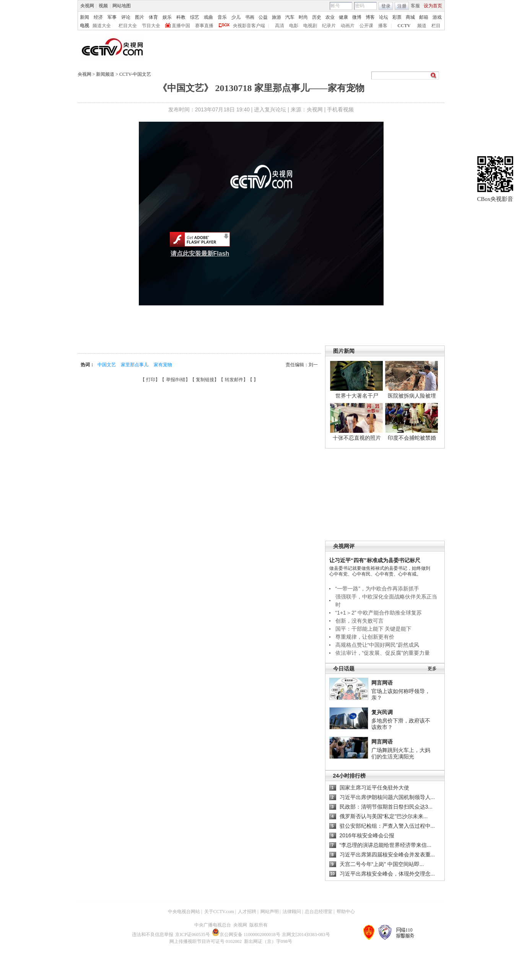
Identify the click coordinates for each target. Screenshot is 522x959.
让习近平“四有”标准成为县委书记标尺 (374, 560)
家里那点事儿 (135, 364)
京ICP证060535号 (192, 934)
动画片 (348, 25)
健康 (343, 17)
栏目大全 (128, 25)
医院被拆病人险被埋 (412, 396)
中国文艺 (107, 364)
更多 (432, 668)
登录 (385, 6)
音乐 (222, 17)
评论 (125, 17)
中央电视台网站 (184, 911)
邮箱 (423, 17)
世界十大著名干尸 (356, 396)
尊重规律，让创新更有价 (364, 637)
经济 (98, 17)
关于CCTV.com (219, 911)
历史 (316, 17)
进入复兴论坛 (270, 109)
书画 (249, 17)
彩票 (397, 17)
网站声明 (269, 911)
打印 (150, 379)
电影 (293, 25)
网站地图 (121, 5)
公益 (263, 17)
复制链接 (205, 379)
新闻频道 (105, 74)
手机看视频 (340, 109)
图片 (139, 17)
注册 (402, 6)
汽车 (289, 17)
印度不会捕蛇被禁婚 (412, 438)
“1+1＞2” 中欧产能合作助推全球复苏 (378, 613)
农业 (330, 17)
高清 (279, 25)
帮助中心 (346, 911)
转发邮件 (234, 379)
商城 (410, 17)
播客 (382, 25)
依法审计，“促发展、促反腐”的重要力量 (382, 653)
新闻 (84, 17)
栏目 (436, 25)
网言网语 (382, 683)
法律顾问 (292, 911)
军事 (112, 17)
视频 (103, 5)
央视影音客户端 (249, 25)
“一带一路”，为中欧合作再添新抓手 (377, 589)
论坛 (383, 17)
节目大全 (151, 25)
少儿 (236, 17)
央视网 (87, 5)
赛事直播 (204, 25)
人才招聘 (247, 911)
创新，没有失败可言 (359, 621)
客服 (415, 5)
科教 (180, 17)
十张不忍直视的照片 (357, 438)
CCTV (403, 25)
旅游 (276, 17)
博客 (370, 17)
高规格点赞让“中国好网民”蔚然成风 (377, 645)
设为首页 (433, 5)
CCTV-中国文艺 (135, 74)
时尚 (303, 17)
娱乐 (167, 17)
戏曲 (208, 17)
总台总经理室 (318, 911)
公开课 (366, 25)
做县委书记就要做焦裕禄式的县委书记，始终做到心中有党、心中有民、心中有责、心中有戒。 (379, 571)
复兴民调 (382, 712)
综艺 (194, 17)
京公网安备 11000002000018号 (246, 934)
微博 (356, 17)
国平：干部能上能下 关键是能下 (373, 629)
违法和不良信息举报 (152, 934)
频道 (421, 25)
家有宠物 (163, 364)
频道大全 (102, 25)
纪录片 (329, 25)
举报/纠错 (175, 379)
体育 (153, 17)
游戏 (437, 17)
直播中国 (181, 25)
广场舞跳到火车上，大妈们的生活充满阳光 (400, 753)
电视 (84, 25)
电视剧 (310, 25)
